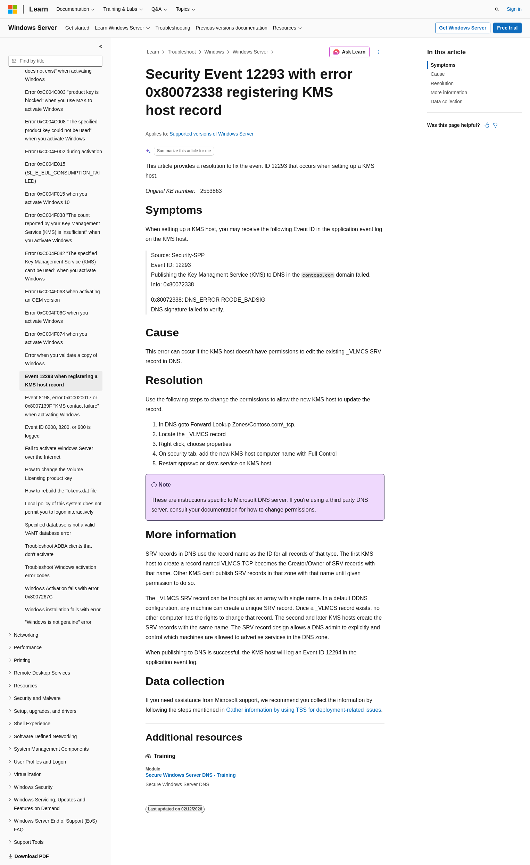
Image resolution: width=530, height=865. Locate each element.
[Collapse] (100, 46)
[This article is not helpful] (495, 125)
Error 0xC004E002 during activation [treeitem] (63, 127)
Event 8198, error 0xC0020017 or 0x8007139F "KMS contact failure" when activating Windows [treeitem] (62, 382)
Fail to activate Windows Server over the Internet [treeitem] (59, 429)
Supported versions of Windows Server (211, 134)
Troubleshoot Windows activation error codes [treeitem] (60, 547)
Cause (438, 74)
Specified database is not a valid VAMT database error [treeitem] (60, 505)
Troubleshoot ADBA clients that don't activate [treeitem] (58, 526)
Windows (214, 52)
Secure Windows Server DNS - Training (191, 775)
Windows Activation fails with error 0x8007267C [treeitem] (62, 569)
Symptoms (443, 65)
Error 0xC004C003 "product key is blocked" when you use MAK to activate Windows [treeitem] (62, 76)
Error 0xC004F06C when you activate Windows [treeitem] (56, 293)
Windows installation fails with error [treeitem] (63, 585)
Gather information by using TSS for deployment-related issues (303, 710)
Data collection (447, 101)
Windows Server (250, 52)
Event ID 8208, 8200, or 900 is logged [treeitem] (58, 407)
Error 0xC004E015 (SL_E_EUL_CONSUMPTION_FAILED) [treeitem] (62, 148)
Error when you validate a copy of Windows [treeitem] (61, 335)
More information (449, 92)
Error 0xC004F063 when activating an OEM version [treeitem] (62, 272)
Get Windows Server (462, 28)
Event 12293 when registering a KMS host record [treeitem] (61, 357)
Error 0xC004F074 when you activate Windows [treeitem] (56, 314)
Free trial (507, 28)
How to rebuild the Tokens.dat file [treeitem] (61, 467)
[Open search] (497, 9)
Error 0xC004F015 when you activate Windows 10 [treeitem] (56, 174)
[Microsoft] (12, 9)
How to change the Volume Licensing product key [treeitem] (54, 450)
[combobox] (55, 61)
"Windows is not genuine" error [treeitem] (58, 598)
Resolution (442, 83)
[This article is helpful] (487, 125)
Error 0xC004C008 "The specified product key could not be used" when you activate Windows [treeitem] (61, 106)
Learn (153, 52)
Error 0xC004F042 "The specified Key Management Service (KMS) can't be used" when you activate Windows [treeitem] (61, 242)
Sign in (514, 9)
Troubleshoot (182, 52)
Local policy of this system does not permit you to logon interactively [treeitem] (63, 484)
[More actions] (378, 52)
